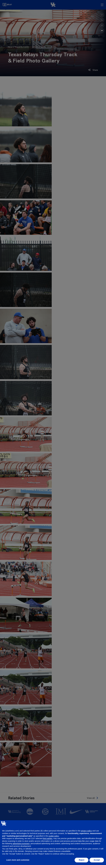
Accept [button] (97, 860)
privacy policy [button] (86, 831)
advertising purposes (21, 843)
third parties (47, 838)
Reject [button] (81, 860)
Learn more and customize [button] (17, 860)
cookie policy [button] (53, 836)
